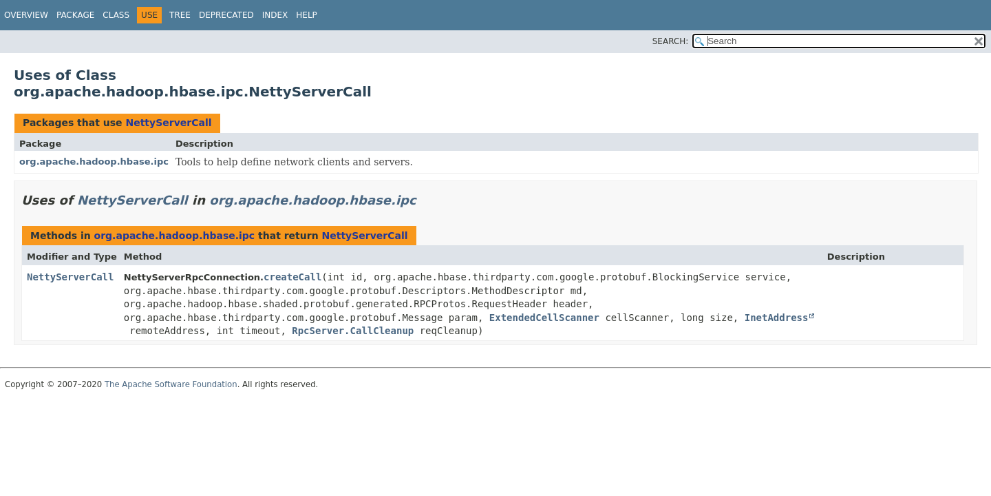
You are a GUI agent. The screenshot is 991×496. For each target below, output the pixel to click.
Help (306, 15)
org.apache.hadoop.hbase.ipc (94, 161)
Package (75, 15)
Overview (26, 15)
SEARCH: (670, 41)
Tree (180, 15)
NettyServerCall (168, 122)
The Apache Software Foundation (171, 384)
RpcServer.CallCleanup (353, 330)
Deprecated (226, 15)
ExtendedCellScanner (544, 317)
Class (116, 15)
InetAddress (777, 317)
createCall (292, 276)
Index (275, 15)
